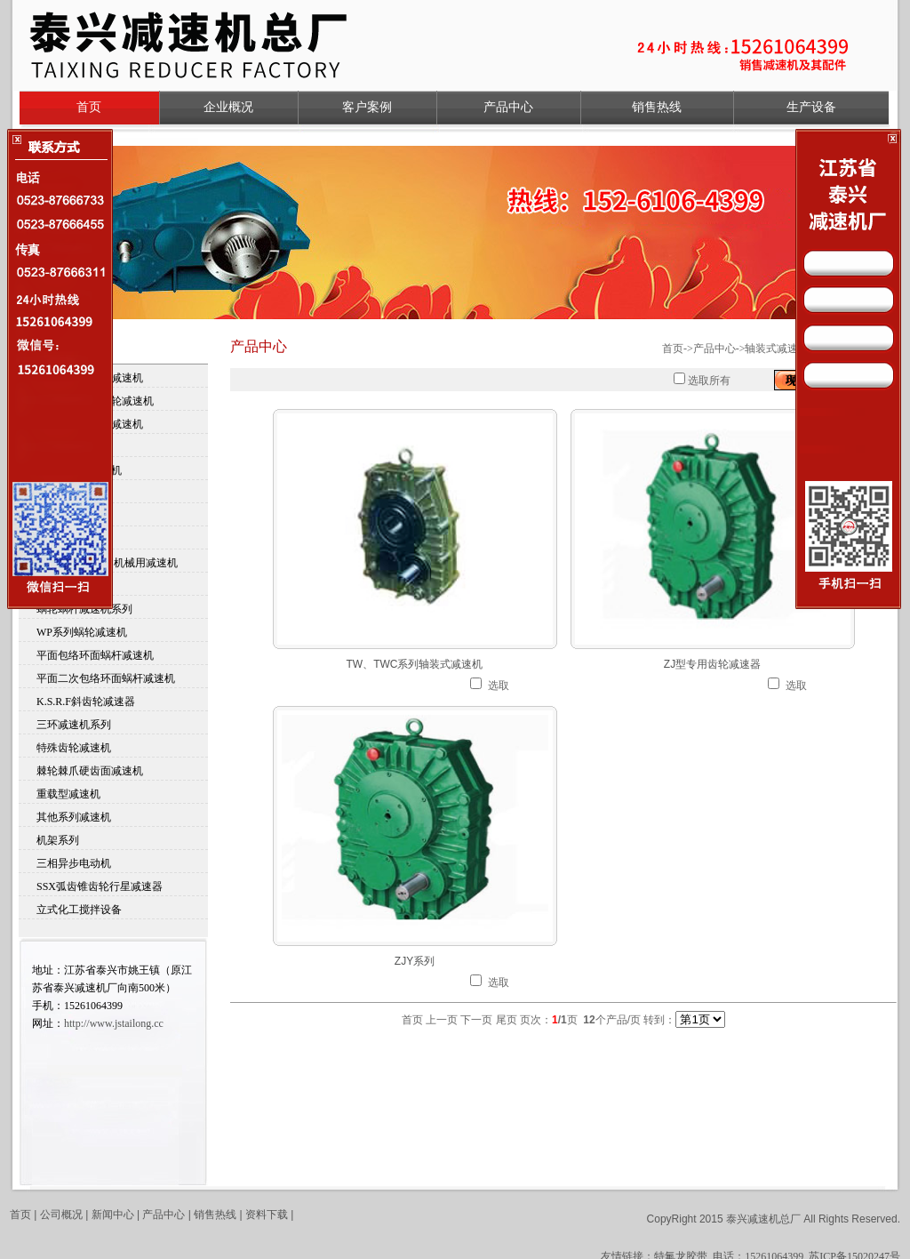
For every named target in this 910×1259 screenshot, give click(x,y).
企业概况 (228, 107)
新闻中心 (113, 1214)
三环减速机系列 (73, 724)
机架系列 (57, 840)
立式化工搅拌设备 (79, 909)
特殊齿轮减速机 (73, 748)
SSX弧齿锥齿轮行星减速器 (99, 886)
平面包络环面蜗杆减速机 (95, 655)
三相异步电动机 (73, 863)
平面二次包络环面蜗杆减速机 (105, 678)
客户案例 (367, 107)
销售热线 (657, 107)
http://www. (114, 1023)
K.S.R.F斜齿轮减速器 (85, 701)
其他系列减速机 (73, 817)
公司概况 (61, 1214)
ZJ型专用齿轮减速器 (712, 664)
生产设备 (811, 107)
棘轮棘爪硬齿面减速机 (89, 771)
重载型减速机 (68, 794)
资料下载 (268, 1214)
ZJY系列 (415, 961)
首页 (88, 107)
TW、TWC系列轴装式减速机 (415, 664)
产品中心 (508, 107)
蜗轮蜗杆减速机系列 (84, 609)
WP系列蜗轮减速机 (81, 632)
